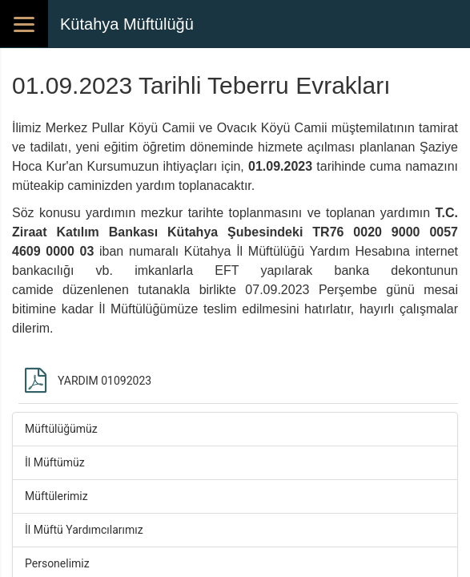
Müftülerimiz (56, 496)
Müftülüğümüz (61, 428)
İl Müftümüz (55, 462)
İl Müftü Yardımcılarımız (84, 529)
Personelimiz (57, 563)
